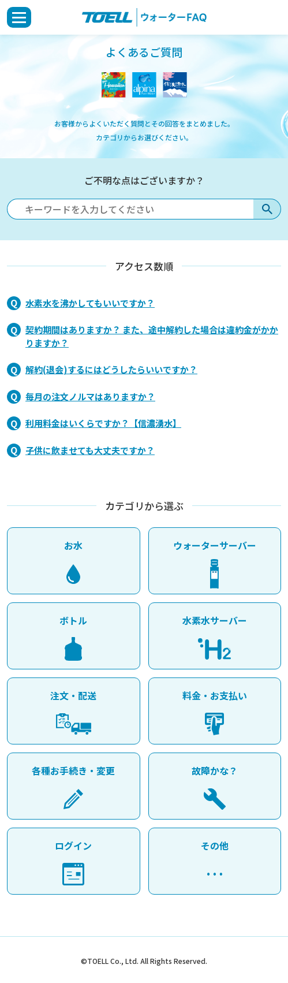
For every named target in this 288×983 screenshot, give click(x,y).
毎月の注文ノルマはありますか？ (90, 396)
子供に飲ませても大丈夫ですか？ (90, 450)
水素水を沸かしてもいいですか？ (90, 303)
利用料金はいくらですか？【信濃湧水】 (103, 423)
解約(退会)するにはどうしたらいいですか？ (111, 369)
